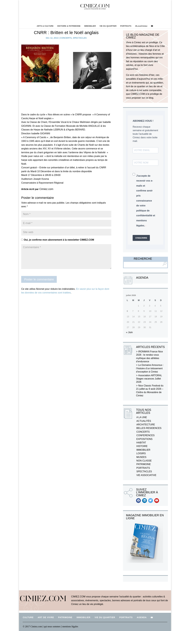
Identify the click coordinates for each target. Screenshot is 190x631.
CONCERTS (66, 38)
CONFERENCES (145, 435)
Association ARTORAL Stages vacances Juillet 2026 (149, 378)
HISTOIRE (141, 446)
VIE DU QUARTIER (107, 26)
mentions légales (70, 626)
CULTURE (28, 617)
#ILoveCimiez (141, 26)
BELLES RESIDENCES (148, 428)
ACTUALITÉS (143, 421)
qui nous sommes (52, 626)
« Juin (129, 332)
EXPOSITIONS (144, 439)
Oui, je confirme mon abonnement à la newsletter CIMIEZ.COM (57, 240)
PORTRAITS (125, 26)
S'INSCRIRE (141, 238)
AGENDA (142, 617)
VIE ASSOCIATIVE (146, 475)
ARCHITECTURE (145, 424)
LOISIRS (141, 453)
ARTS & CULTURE (45, 26)
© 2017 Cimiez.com (32, 626)
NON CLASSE (144, 460)
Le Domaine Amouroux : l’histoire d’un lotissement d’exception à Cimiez (150, 368)
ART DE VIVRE (46, 617)
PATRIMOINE (143, 464)
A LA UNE (141, 417)
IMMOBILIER (90, 26)
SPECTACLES (80, 38)
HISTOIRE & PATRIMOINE (68, 26)
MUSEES (141, 457)
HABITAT (141, 442)
